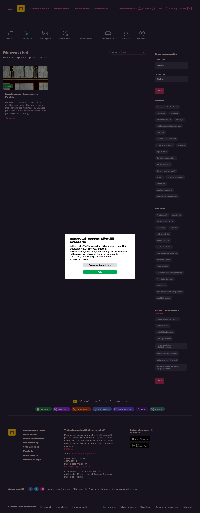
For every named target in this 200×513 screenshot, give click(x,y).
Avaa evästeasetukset (100, 265)
